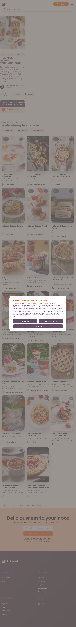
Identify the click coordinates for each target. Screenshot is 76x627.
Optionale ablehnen (51, 321)
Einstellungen (25, 321)
